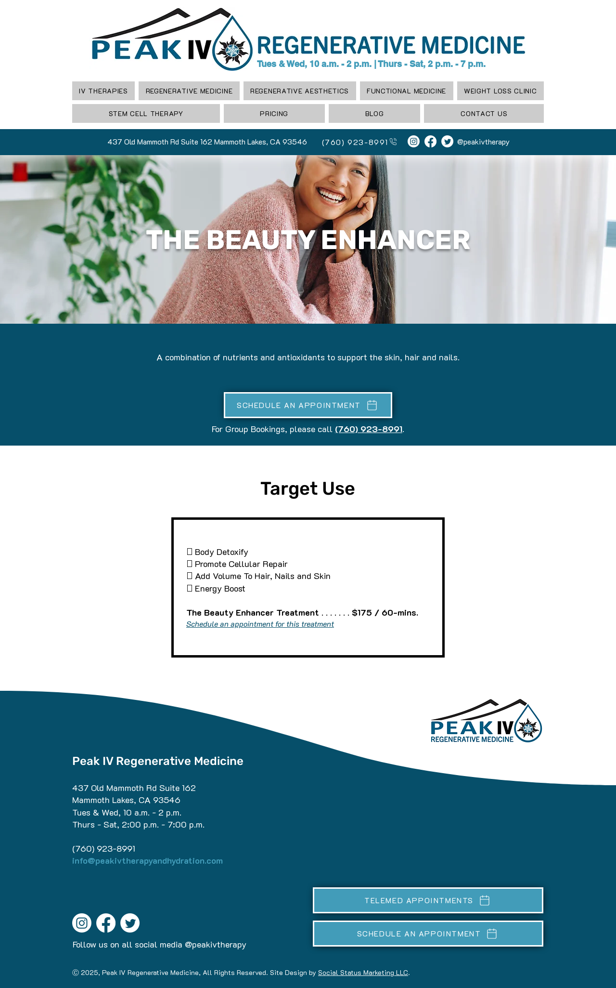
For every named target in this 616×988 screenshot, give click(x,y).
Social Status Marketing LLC (363, 972)
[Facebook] (430, 141)
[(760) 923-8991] (355, 141)
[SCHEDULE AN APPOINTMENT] (308, 405)
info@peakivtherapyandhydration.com (147, 860)
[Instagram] (414, 141)
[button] (189, 90)
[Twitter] (447, 141)
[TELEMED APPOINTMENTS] (428, 900)
